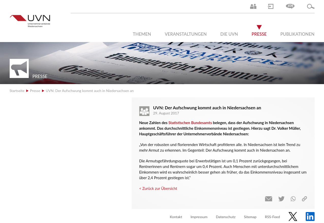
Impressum (199, 217)
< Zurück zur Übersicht (158, 188)
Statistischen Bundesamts (190, 122)
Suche (311, 6)
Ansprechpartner (253, 6)
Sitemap (250, 217)
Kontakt (176, 217)
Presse (259, 34)
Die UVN (229, 34)
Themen (142, 34)
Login (270, 6)
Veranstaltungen (186, 34)
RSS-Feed (272, 217)
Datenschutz (226, 217)
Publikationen (297, 34)
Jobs (290, 6)
